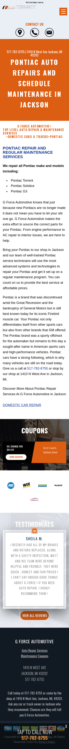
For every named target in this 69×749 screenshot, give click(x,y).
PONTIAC (56, 140)
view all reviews (34, 618)
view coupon (16, 460)
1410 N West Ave (37, 51)
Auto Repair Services (34, 654)
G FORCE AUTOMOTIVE (33, 130)
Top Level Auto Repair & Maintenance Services (33, 135)
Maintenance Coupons (34, 659)
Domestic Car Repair (22, 408)
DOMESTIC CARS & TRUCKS (28, 140)
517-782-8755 (16, 51)
